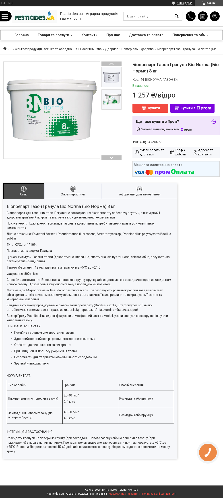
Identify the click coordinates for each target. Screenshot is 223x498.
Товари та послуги (53, 35)
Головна (21, 35)
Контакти (89, 35)
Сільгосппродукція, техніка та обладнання (46, 49)
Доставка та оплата (146, 35)
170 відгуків (184, 3)
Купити (154, 108)
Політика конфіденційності (159, 493)
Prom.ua (133, 489)
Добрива (111, 49)
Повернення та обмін (190, 35)
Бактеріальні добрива (138, 49)
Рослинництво (91, 49)
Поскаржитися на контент (123, 493)
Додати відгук (215, 16)
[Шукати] (176, 16)
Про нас (113, 35)
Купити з (196, 108)
